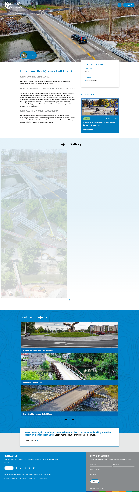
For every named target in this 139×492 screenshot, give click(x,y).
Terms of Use (43, 478)
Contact (9, 468)
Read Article (88, 129)
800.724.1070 (8, 462)
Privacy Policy (33, 478)
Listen (46, 474)
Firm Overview (31, 440)
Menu (129, 5)
